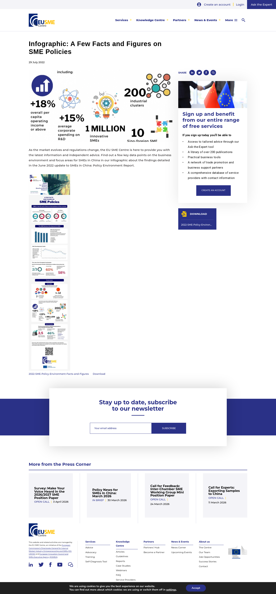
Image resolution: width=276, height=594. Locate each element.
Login (240, 4)
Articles (120, 551)
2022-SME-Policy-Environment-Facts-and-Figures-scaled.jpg (197, 224)
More (229, 20)
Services (121, 20)
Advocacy (90, 552)
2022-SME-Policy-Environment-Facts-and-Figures (59, 373)
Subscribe (169, 428)
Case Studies (123, 565)
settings (171, 590)
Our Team (204, 552)
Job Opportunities (209, 556)
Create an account (217, 4)
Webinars (121, 570)
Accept (196, 588)
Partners (179, 20)
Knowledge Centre (150, 20)
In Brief (98, 500)
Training (90, 556)
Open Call (41, 501)
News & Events (205, 20)
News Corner (178, 547)
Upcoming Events (181, 552)
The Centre (205, 547)
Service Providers (126, 579)
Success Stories (207, 561)
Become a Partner (154, 552)
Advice (89, 547)
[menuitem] (123, 20)
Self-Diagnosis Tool (96, 561)
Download (99, 373)
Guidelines (122, 556)
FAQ (118, 574)
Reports (120, 561)
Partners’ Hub (151, 547)
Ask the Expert (261, 4)
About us (204, 541)
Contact (203, 566)
